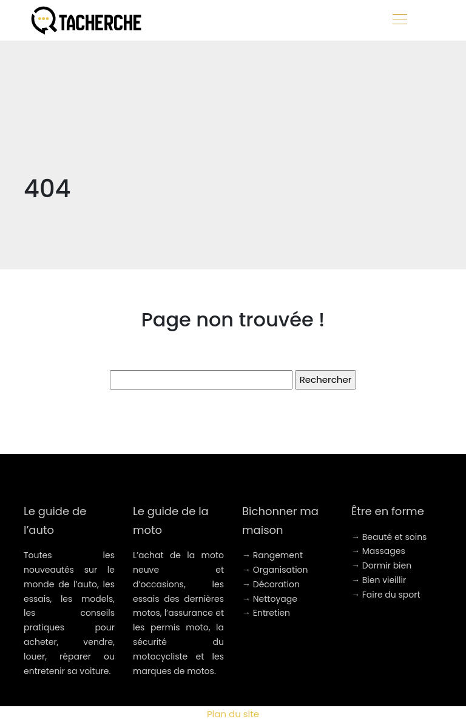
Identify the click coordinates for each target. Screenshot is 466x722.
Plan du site (233, 713)
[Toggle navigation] (399, 20)
